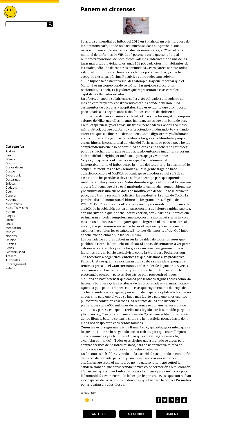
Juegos (10, 216)
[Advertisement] (29, 86)
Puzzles (11, 244)
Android (11, 151)
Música (10, 232)
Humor (10, 212)
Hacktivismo (14, 204)
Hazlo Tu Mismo (17, 208)
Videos (10, 268)
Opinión (11, 240)
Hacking (11, 200)
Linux (9, 224)
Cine (9, 155)
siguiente (172, 414)
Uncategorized (16, 264)
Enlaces (11, 183)
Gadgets (11, 187)
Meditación (13, 228)
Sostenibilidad (15, 252)
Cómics (10, 159)
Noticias (11, 236)
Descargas (13, 179)
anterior (99, 414)
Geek (9, 192)
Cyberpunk (13, 175)
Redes (10, 248)
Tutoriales (13, 260)
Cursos (10, 171)
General (11, 196)
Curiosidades (14, 167)
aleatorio (136, 414)
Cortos (10, 163)
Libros (10, 220)
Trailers (11, 256)
